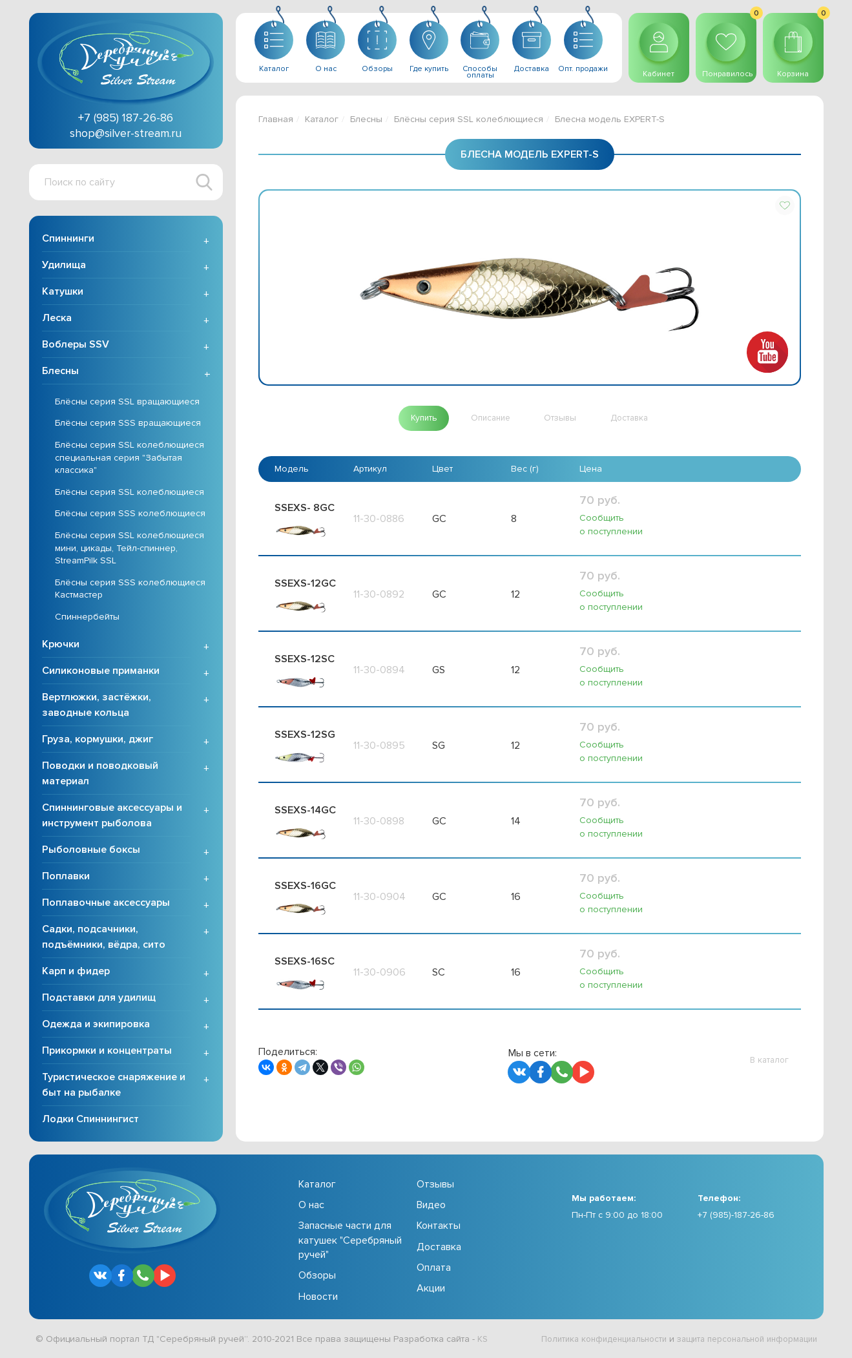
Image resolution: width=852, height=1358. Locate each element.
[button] (785, 205)
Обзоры (317, 1277)
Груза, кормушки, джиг (97, 740)
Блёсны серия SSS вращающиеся (128, 424)
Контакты (439, 1227)
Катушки (62, 292)
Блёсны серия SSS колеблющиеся (130, 515)
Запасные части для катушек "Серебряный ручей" (350, 1242)
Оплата (434, 1268)
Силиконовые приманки (101, 671)
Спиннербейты (87, 617)
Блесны (60, 372)
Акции (431, 1290)
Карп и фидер (76, 972)
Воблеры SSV (75, 345)
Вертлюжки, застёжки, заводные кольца (96, 706)
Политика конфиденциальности (585, 1340)
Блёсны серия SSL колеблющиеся (129, 493)
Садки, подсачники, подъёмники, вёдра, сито (103, 938)
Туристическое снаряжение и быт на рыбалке (113, 1086)
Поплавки (66, 877)
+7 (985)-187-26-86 (736, 1216)
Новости (318, 1297)
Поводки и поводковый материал (100, 774)
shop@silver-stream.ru (126, 133)
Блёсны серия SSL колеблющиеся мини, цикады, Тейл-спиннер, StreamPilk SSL (129, 549)
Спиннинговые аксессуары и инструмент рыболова (112, 816)
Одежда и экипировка (96, 1025)
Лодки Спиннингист (90, 1120)
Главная (275, 119)
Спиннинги (68, 239)
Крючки (60, 645)
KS (482, 1340)
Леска (57, 319)
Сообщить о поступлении (611, 525)
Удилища (64, 266)
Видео (431, 1206)
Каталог (321, 119)
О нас (311, 1206)
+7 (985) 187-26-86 (125, 117)
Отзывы (435, 1185)
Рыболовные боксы (91, 850)
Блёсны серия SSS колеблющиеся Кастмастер (130, 590)
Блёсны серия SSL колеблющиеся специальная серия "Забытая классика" (129, 459)
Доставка (439, 1248)
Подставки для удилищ (99, 998)
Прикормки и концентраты (107, 1051)
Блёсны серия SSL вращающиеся (127, 402)
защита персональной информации (740, 1340)
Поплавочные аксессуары (106, 903)
